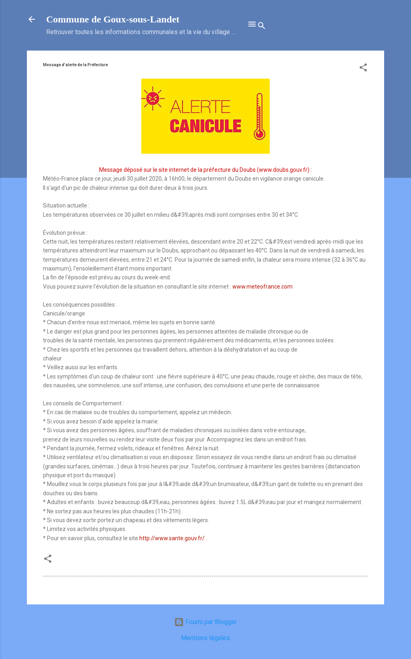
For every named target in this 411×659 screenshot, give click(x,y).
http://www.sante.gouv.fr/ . (173, 538)
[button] (363, 69)
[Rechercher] (262, 26)
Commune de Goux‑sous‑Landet (112, 19)
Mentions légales (205, 638)
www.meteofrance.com (262, 286)
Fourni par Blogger (205, 622)
